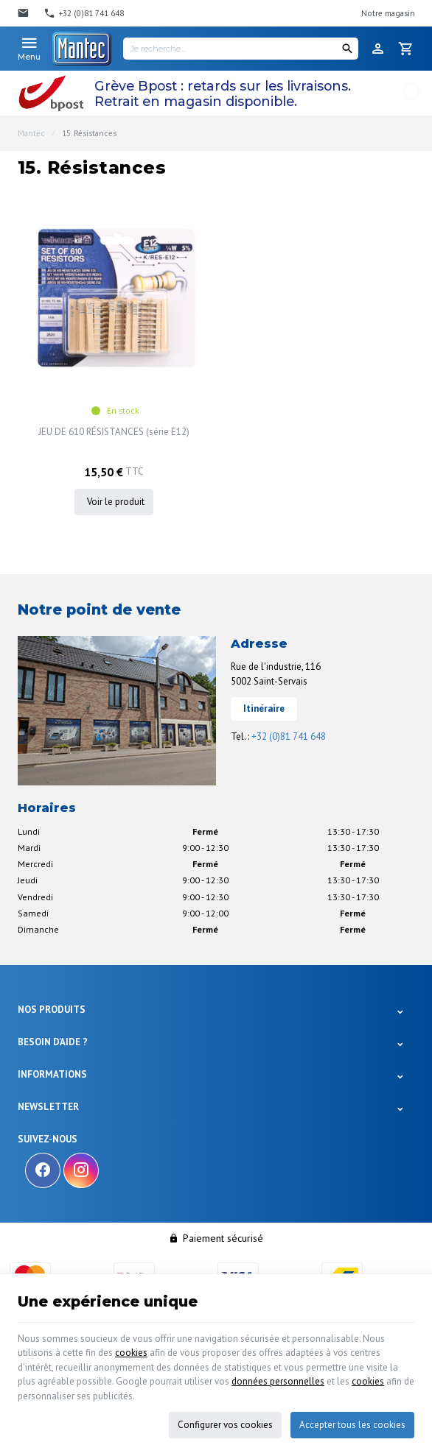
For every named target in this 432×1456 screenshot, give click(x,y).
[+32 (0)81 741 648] (83, 13)
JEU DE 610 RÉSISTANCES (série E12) (113, 431)
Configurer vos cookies (225, 1424)
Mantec (31, 133)
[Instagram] (81, 1170)
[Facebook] (42, 1170)
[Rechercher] (347, 49)
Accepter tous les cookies (352, 1424)
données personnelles (277, 1381)
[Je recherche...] (240, 49)
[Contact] (25, 13)
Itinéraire (264, 708)
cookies (131, 1352)
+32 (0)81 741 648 (288, 736)
